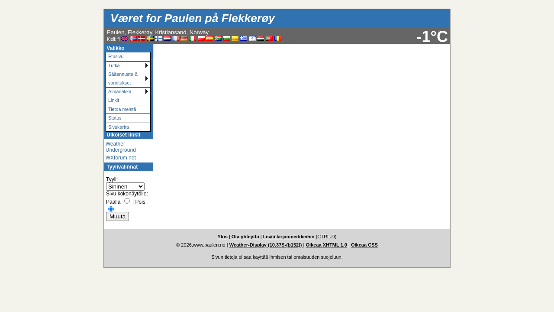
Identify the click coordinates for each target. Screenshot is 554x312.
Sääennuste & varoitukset (123, 78)
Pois (140, 202)
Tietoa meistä (122, 109)
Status (115, 117)
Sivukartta (118, 127)
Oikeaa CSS (364, 244)
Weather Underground (121, 147)
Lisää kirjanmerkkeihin (289, 236)
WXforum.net (121, 158)
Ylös (223, 236)
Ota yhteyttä (245, 236)
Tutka (114, 65)
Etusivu (115, 56)
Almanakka (119, 91)
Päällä (113, 202)
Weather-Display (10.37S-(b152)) (266, 244)
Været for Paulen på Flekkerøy (192, 18)
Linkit (113, 100)
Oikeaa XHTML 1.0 (326, 244)
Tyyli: (112, 179)
